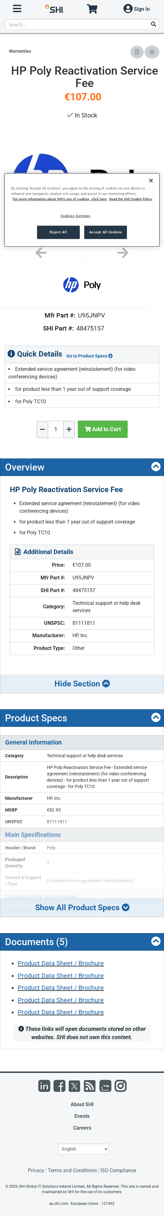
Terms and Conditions (72, 1170)
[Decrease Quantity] (42, 429)
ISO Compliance (118, 1170)
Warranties (20, 51)
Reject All (58, 232)
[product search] (82, 24)
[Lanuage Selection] (83, 1149)
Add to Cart (103, 429)
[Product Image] (82, 285)
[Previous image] (41, 253)
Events (82, 1116)
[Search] (153, 24)
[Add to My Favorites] (152, 52)
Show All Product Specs (82, 907)
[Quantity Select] (55, 429)
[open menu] (17, 9)
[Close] (151, 180)
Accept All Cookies (105, 232)
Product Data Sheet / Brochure (61, 963)
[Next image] (123, 253)
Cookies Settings (76, 215)
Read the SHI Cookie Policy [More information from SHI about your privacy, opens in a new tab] (130, 199)
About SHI (82, 1104)
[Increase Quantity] (69, 429)
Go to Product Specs (89, 355)
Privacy (36, 1170)
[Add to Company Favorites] (137, 52)
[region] (82, 210)
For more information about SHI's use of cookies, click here (60, 199)
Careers (82, 1128)
